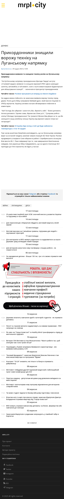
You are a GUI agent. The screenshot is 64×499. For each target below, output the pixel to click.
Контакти (6, 445)
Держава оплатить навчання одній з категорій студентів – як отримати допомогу (34, 318)
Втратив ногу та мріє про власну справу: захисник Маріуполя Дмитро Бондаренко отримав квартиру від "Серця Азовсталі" (33, 398)
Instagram (8, 473)
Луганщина (17, 205)
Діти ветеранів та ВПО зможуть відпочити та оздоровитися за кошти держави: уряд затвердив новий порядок (33, 240)
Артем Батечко (6, 69)
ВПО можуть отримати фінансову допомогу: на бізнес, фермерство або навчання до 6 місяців (34, 407)
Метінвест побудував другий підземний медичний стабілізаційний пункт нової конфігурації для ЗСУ (32, 371)
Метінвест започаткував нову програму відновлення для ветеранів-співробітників (33, 385)
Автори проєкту (8, 450)
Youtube (7, 479)
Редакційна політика (10, 454)
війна (5, 205)
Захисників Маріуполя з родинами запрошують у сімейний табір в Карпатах (32, 415)
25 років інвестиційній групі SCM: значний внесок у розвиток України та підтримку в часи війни (33, 215)
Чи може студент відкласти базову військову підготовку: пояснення (32, 393)
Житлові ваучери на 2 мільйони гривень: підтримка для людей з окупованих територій (31, 232)
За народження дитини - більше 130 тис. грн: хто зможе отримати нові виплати (34, 257)
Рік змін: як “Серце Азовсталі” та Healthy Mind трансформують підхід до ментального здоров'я (34, 333)
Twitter (7, 469)
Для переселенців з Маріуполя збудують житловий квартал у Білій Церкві (32, 224)
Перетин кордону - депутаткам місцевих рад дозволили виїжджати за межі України (33, 379)
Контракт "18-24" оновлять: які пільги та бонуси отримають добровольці (29, 362)
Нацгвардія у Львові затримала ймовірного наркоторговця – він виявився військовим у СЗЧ (31, 348)
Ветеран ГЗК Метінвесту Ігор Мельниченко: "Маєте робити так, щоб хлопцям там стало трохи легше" (33, 342)
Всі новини (32, 423)
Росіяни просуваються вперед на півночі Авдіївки (35, 94)
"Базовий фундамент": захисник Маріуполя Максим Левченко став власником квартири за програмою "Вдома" (32, 356)
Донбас (4, 46)
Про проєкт (7, 441)
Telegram (32, 194)
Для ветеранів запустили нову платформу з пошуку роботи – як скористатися (31, 249)
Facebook (51, 194)
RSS (6, 483)
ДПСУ (28, 205)
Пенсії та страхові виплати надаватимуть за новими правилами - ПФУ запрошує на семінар (34, 327)
